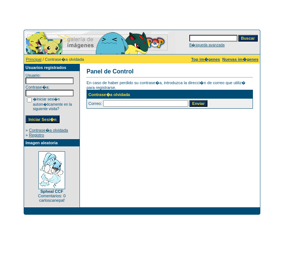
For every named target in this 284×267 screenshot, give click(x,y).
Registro (36, 135)
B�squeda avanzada (207, 45)
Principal (33, 59)
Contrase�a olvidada (48, 130)
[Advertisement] (142, 14)
